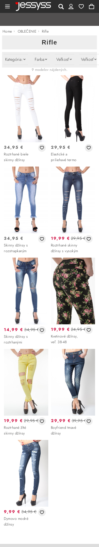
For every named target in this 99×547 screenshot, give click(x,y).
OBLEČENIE (27, 31)
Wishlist (81, 6)
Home (7, 31)
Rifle (45, 31)
